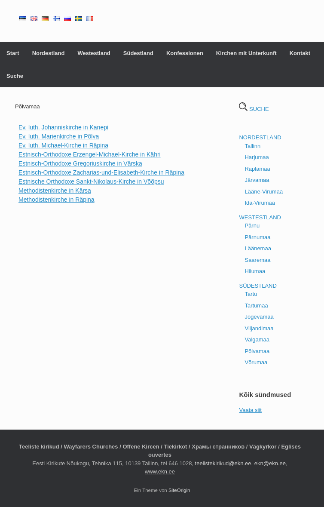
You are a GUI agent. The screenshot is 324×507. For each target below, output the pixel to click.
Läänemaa (258, 248)
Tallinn (252, 146)
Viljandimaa (259, 328)
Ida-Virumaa (260, 203)
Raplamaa (257, 169)
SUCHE (254, 109)
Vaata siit (250, 410)
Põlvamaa (257, 351)
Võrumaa (256, 362)
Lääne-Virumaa (264, 191)
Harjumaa (257, 157)
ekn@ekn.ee (270, 463)
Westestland (93, 53)
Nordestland (48, 53)
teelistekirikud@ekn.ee (223, 463)
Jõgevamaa (259, 316)
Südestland (138, 53)
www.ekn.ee (160, 471)
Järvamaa (257, 180)
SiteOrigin (179, 490)
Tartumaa (256, 305)
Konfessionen (184, 53)
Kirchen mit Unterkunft (246, 53)
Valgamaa (257, 339)
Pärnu (252, 225)
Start (12, 53)
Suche (14, 76)
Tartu (251, 294)
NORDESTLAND (260, 137)
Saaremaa (257, 260)
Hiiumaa (255, 271)
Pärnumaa (257, 237)
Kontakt (300, 53)
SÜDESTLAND (257, 286)
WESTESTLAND (260, 217)
